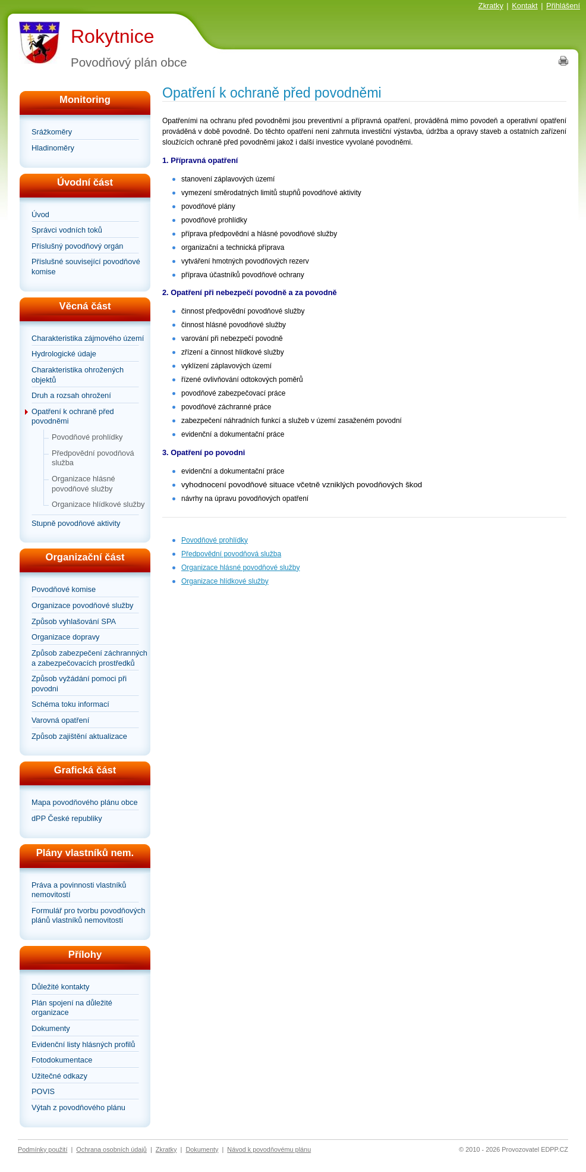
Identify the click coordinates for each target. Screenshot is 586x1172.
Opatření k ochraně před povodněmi (72, 416)
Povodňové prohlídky (87, 437)
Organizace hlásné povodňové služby (83, 483)
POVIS (43, 1091)
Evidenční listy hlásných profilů (83, 1044)
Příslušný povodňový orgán (77, 246)
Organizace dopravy (65, 636)
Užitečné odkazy (59, 1075)
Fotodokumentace (61, 1059)
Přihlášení (563, 5)
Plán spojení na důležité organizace (71, 1007)
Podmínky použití (42, 1149)
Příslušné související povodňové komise (85, 266)
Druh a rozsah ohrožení (71, 395)
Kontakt (524, 5)
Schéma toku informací (70, 704)
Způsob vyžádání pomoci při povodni (79, 683)
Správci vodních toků (66, 229)
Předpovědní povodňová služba (93, 458)
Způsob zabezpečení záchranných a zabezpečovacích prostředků (89, 658)
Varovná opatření (60, 720)
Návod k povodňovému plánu (269, 1149)
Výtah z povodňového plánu (78, 1107)
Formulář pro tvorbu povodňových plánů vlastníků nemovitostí (88, 915)
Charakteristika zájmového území (87, 338)
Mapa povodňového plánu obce (84, 802)
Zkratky (490, 5)
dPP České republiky (66, 818)
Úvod (40, 214)
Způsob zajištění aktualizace (79, 736)
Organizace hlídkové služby (98, 504)
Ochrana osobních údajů (111, 1149)
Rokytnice (113, 36)
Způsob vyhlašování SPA (73, 621)
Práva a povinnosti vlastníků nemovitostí (78, 890)
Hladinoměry (52, 147)
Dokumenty (50, 1028)
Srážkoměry (51, 131)
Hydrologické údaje (63, 353)
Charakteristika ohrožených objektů (77, 374)
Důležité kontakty (60, 986)
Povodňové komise (63, 589)
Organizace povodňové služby (82, 605)
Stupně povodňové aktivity (75, 523)
